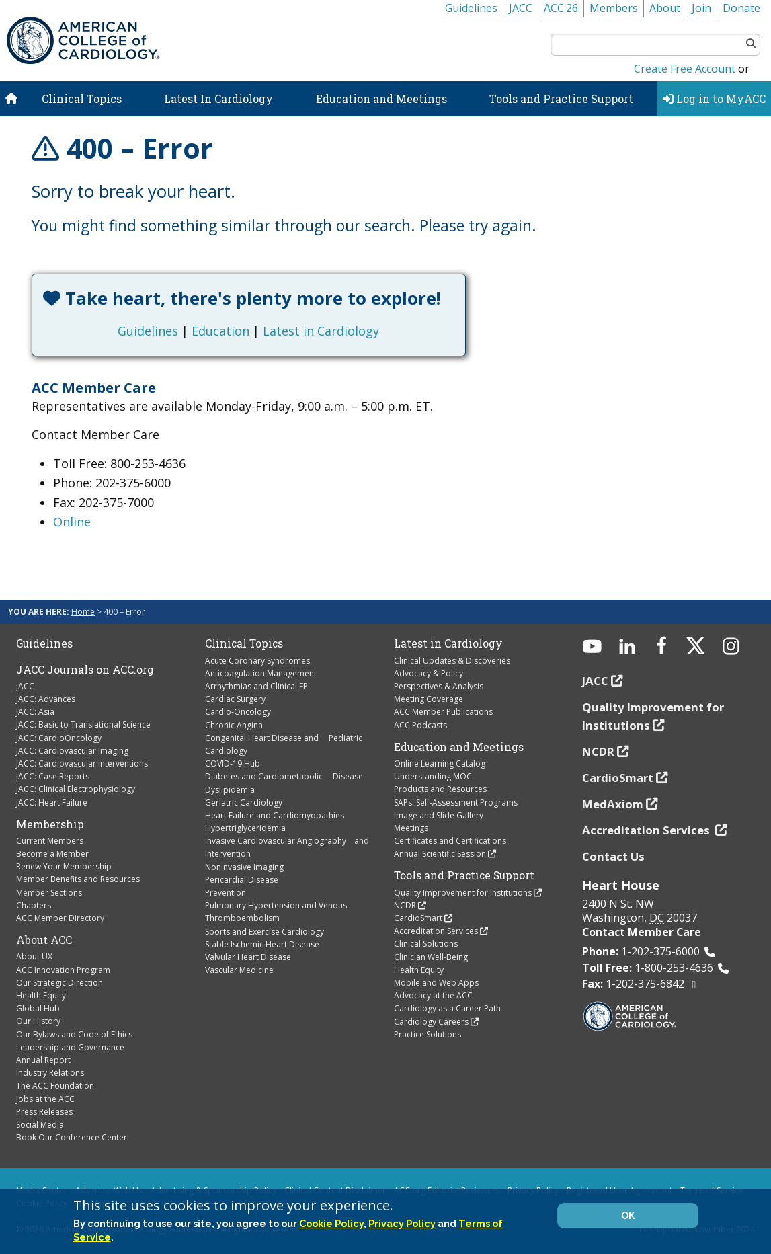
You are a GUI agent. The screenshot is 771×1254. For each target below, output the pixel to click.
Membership (50, 824)
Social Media (40, 1124)
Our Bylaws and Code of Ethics (74, 1034)
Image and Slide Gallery (438, 815)
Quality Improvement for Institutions (463, 892)
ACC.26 (561, 8)
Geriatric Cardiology (243, 802)
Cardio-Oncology (238, 711)
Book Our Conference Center (71, 1137)
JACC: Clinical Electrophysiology (75, 789)
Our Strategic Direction (59, 982)
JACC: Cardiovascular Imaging (72, 750)
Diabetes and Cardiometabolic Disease (284, 776)
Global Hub (38, 1008)
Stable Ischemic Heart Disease (262, 944)
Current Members (49, 841)
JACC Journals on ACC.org (85, 669)
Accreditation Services (436, 931)
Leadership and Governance (70, 1047)
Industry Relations (50, 1073)
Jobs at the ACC (45, 1099)
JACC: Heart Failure (51, 802)
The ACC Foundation (55, 1085)
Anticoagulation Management (261, 673)
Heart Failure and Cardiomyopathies (274, 815)
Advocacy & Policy (428, 673)
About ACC (44, 940)
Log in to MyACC (714, 98)
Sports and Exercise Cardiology (264, 931)
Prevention (225, 892)
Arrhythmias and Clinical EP (256, 686)
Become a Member (52, 853)
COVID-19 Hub (232, 763)
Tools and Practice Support (561, 98)
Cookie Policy (331, 1223)
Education (220, 331)
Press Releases (44, 1112)
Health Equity (41, 995)
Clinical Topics (82, 98)
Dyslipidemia (230, 789)
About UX (34, 956)
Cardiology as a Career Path (447, 1008)
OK (628, 1215)
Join (701, 8)
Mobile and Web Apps (436, 982)
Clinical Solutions (426, 943)
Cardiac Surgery (235, 699)
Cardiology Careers (431, 1021)
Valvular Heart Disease (248, 957)
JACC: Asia (35, 711)
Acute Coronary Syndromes (257, 660)
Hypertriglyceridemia (245, 828)
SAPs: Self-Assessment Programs (456, 802)
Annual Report (43, 1060)
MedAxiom (612, 804)
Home (83, 611)
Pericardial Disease (241, 880)
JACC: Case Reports (52, 776)
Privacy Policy (402, 1223)
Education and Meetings (381, 98)
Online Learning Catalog (439, 763)
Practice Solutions (427, 1034)
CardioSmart (418, 918)
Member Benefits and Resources (78, 879)
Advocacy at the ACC (433, 995)
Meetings (411, 828)
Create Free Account (684, 68)
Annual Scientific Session (440, 853)
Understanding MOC (433, 776)
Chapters (33, 905)
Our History (38, 1021)
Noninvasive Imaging (244, 867)
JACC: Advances (45, 699)
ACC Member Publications (443, 711)
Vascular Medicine (239, 970)
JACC (520, 8)
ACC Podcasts (420, 725)
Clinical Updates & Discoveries (452, 660)
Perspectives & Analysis (438, 686)
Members (614, 8)
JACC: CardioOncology (59, 738)
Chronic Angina (234, 725)
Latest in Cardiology (321, 331)
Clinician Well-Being (431, 957)
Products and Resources (440, 789)
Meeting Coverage (428, 699)
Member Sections (49, 892)
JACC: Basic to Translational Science (83, 724)
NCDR (405, 905)
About (664, 8)
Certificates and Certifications (450, 841)
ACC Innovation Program (63, 970)
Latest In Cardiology (218, 98)
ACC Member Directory (60, 918)
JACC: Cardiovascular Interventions (82, 763)
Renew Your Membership (64, 866)
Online (72, 522)
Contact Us (613, 856)
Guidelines (471, 8)
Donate (741, 8)
